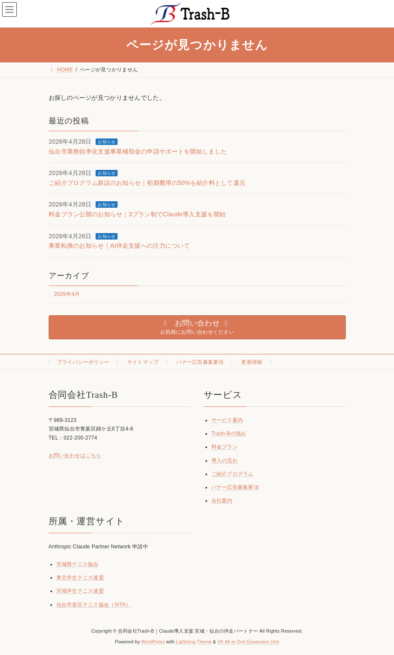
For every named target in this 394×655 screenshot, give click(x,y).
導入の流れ (224, 461)
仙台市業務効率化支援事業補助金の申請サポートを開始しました (138, 151)
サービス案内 (227, 420)
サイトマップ (143, 362)
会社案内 (222, 501)
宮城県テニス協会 (77, 564)
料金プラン (224, 447)
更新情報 (251, 362)
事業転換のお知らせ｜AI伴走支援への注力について (119, 245)
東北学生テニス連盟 (80, 578)
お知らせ (106, 141)
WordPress (152, 641)
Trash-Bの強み (228, 434)
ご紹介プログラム (232, 474)
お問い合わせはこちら (75, 455)
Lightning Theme (193, 641)
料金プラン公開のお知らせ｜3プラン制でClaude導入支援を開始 (137, 214)
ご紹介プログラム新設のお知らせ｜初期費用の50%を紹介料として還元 (147, 182)
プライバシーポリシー (83, 362)
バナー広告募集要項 (200, 362)
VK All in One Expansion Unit (248, 641)
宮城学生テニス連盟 (80, 591)
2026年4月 (67, 294)
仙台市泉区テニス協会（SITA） (93, 605)
